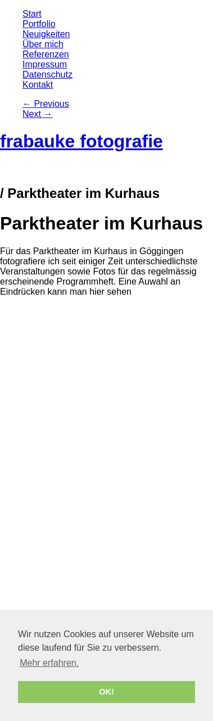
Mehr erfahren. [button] (49, 663)
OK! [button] (106, 691)
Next (37, 114)
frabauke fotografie (81, 141)
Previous (45, 104)
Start (32, 14)
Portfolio (39, 24)
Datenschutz (47, 74)
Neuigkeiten (46, 34)
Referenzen (45, 54)
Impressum (44, 64)
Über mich (43, 44)
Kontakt (37, 84)
